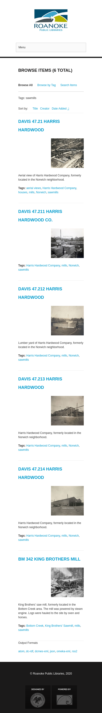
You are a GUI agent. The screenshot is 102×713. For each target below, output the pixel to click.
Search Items (68, 85)
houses (22, 192)
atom (21, 651)
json (52, 651)
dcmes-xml (41, 651)
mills (31, 192)
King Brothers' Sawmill (59, 625)
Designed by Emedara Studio (38, 697)
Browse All (25, 85)
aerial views (33, 188)
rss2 (74, 651)
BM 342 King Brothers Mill (49, 559)
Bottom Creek (34, 625)
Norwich (41, 192)
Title (35, 108)
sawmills (53, 192)
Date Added (59, 108)
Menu (22, 47)
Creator (45, 108)
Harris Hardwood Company (59, 188)
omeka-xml (63, 651)
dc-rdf (29, 651)
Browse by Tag (46, 85)
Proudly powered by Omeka (64, 697)
